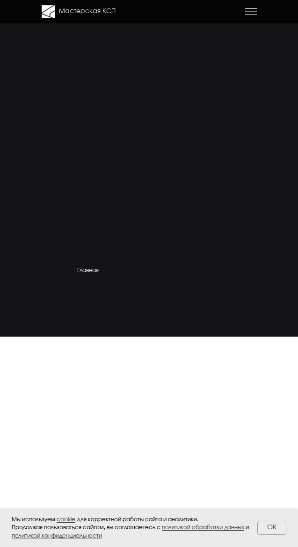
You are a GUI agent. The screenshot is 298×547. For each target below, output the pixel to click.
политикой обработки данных (203, 527)
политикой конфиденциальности (57, 536)
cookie (66, 519)
